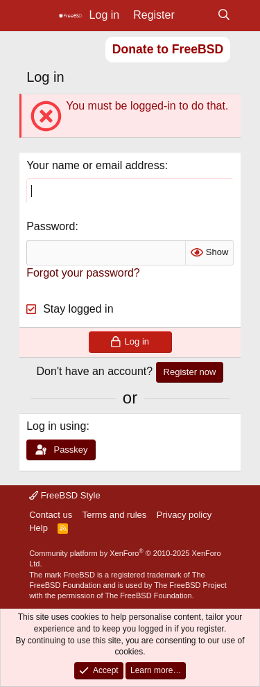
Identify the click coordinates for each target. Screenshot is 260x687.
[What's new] (196, 15)
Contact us (50, 515)
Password (50, 226)
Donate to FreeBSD (167, 49)
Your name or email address (95, 165)
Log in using (56, 426)
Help (38, 528)
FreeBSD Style (65, 495)
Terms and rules (114, 515)
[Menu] (38, 16)
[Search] (223, 15)
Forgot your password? (83, 273)
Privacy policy (184, 515)
